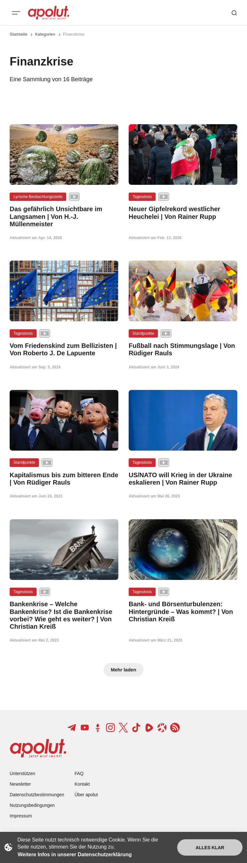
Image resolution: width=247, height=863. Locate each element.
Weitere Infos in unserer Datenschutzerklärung (75, 854)
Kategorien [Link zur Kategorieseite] (45, 34)
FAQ (79, 773)
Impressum (21, 815)
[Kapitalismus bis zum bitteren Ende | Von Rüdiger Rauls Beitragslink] (64, 478)
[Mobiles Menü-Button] (16, 12)
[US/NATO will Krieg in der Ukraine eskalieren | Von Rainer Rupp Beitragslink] (183, 478)
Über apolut (86, 794)
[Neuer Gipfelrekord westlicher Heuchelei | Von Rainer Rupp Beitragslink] (183, 212)
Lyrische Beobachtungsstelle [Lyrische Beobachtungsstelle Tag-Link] (38, 196)
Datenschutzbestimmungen (37, 794)
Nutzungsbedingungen (32, 805)
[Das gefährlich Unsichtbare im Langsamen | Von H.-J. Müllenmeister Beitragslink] (64, 216)
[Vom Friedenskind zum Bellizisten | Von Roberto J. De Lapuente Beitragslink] (64, 349)
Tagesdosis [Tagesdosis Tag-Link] (142, 196)
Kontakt (82, 784)
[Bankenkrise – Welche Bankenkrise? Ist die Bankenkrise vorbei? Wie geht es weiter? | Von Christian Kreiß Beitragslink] (64, 615)
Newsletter (20, 784)
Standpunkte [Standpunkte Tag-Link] (143, 333)
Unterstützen (22, 773)
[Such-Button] (234, 13)
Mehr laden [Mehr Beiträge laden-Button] (123, 669)
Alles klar (210, 847)
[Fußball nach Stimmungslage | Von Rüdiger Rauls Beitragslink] (183, 349)
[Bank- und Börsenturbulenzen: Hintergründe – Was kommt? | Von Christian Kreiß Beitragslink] (183, 611)
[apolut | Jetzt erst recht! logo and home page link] (48, 13)
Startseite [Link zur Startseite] (18, 34)
